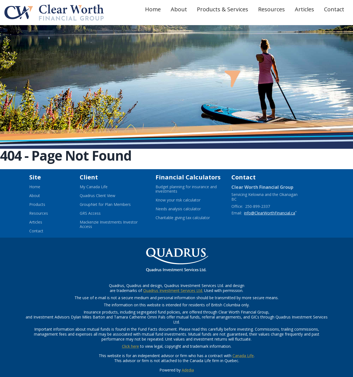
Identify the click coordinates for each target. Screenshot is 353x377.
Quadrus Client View (104, 195)
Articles (304, 9)
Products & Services (222, 9)
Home (153, 9)
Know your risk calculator (185, 200)
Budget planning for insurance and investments (186, 189)
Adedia (188, 370)
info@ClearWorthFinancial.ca (269, 213)
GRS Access (97, 213)
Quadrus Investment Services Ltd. (173, 290)
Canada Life (243, 355)
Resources (271, 9)
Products (37, 204)
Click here (130, 346)
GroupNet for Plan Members (112, 204)
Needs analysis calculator (185, 209)
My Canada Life (100, 187)
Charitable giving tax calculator (189, 218)
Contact (334, 9)
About (179, 9)
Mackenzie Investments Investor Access (109, 224)
